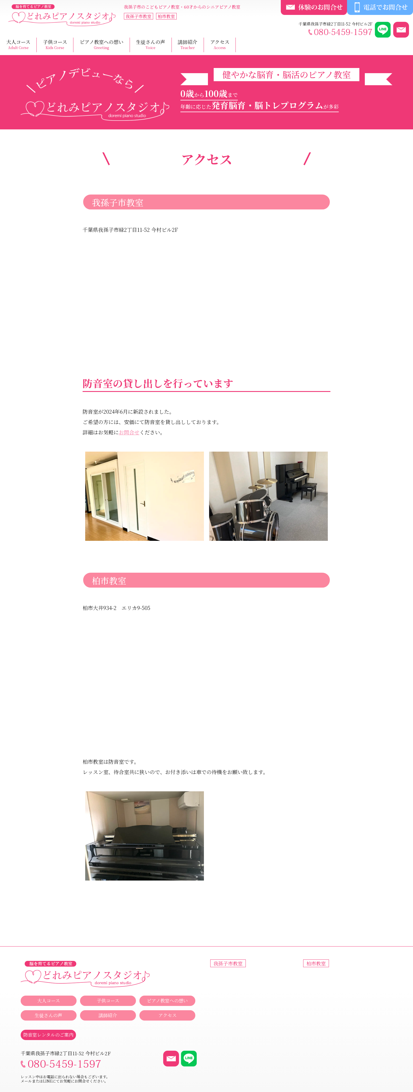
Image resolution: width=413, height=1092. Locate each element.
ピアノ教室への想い (101, 44)
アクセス (219, 44)
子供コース (55, 44)
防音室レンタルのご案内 (48, 1034)
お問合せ (129, 432)
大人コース (18, 44)
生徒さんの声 (150, 44)
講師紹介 (187, 44)
